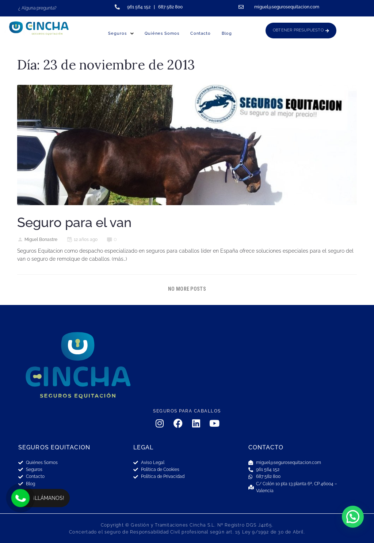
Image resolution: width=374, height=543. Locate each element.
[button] (353, 517)
